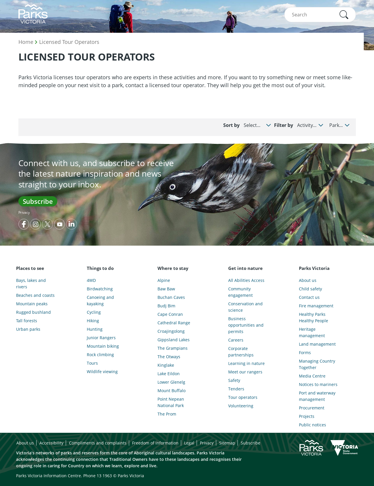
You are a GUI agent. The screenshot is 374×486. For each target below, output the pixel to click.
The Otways (168, 356)
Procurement (311, 408)
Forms (305, 352)
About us (307, 280)
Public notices (312, 425)
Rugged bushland (33, 312)
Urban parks (28, 329)
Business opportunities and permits (246, 325)
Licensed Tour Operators (69, 41)
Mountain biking (103, 346)
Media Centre (312, 376)
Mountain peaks (32, 303)
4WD (91, 280)
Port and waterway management (317, 396)
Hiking (93, 320)
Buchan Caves (171, 297)
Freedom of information (155, 443)
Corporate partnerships (241, 352)
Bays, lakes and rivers (31, 283)
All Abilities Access (246, 280)
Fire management (316, 306)
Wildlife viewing (102, 371)
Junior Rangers (101, 337)
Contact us (309, 297)
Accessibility (51, 443)
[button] (344, 14)
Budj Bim (166, 306)
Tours (92, 363)
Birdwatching (100, 289)
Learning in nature (246, 363)
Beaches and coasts (35, 295)
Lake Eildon (168, 373)
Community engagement (240, 292)
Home (25, 41)
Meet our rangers (245, 372)
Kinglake (165, 365)
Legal (189, 443)
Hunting (95, 329)
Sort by (231, 125)
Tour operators (242, 397)
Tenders (236, 389)
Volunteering (240, 406)
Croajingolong (171, 331)
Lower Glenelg (171, 382)
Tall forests (26, 320)
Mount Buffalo (171, 390)
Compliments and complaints (98, 443)
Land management (317, 344)
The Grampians (172, 348)
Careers (235, 340)
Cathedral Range (173, 322)
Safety (234, 380)
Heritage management (312, 332)
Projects (306, 416)
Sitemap (227, 443)
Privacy (24, 212)
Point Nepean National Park (170, 402)
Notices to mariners (318, 384)
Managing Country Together (317, 364)
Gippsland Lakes (173, 339)
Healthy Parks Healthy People (313, 317)
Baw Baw (166, 289)
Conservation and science (245, 307)
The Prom (166, 414)
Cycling (94, 312)
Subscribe (38, 201)
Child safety (310, 289)
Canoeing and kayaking (100, 300)
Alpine (163, 280)
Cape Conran (170, 314)
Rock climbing (100, 354)
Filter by (283, 125)
